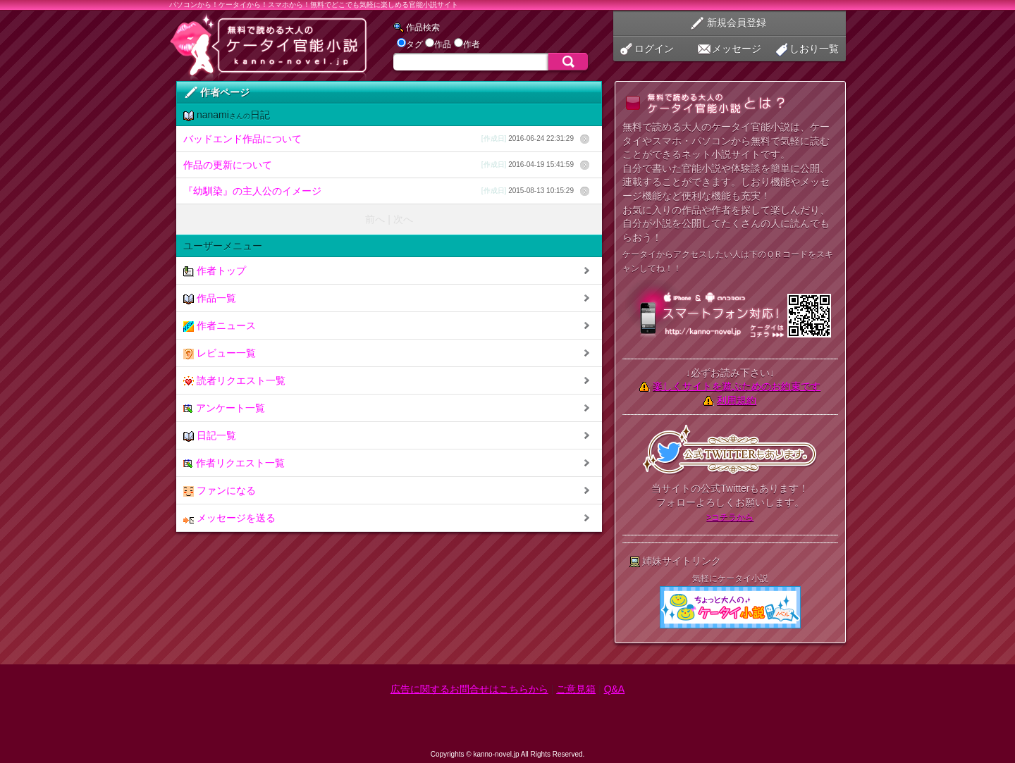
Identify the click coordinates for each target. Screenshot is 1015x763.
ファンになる (219, 491)
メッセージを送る (229, 518)
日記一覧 (209, 436)
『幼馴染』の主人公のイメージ (378, 191)
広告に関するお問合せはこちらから (469, 689)
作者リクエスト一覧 (234, 463)
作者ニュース (219, 326)
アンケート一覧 (224, 408)
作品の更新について (378, 164)
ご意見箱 (576, 689)
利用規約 (736, 400)
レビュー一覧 (219, 353)
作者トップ (214, 271)
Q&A (614, 689)
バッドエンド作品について (378, 138)
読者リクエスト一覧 (234, 381)
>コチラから (729, 517)
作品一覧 (209, 298)
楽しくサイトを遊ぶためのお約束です (736, 386)
